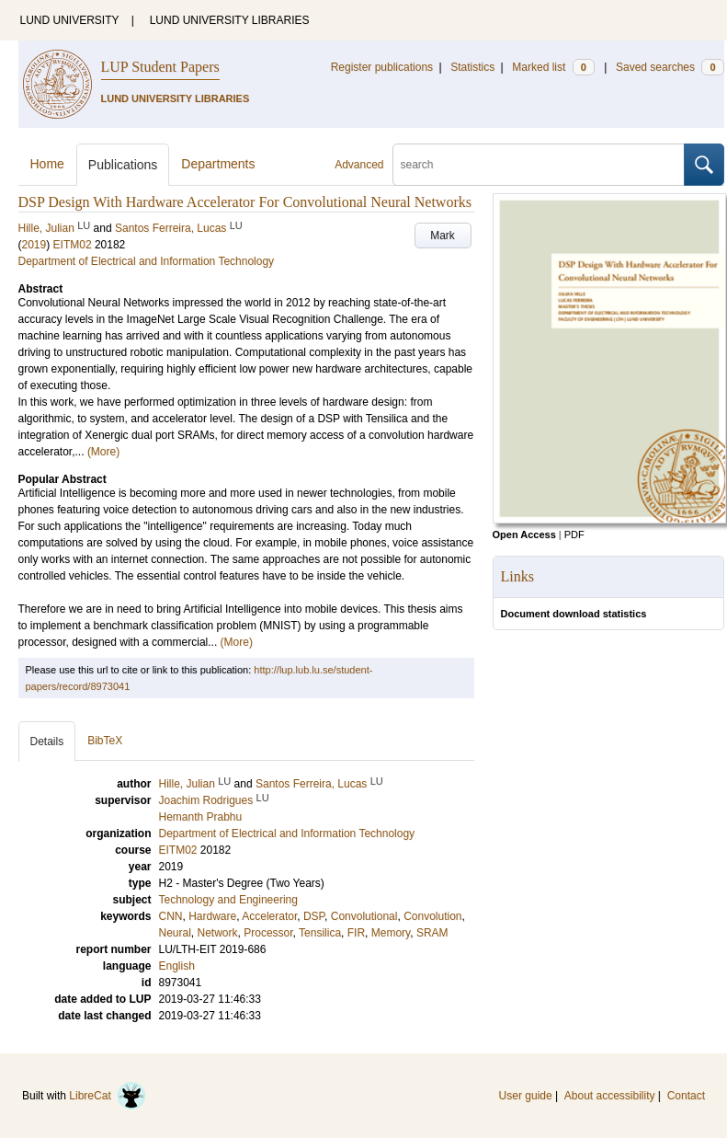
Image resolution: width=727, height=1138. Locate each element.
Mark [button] (442, 235)
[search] (538, 165)
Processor (268, 932)
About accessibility (609, 1095)
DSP (313, 916)
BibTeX (104, 740)
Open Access (524, 534)
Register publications (382, 67)
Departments (218, 163)
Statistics (472, 67)
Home (47, 163)
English (177, 966)
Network (218, 932)
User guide (525, 1095)
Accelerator (269, 916)
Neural (175, 932)
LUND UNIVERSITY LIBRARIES (230, 20)
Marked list (553, 67)
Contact (686, 1095)
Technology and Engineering (228, 899)
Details (47, 741)
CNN (171, 916)
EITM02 (72, 244)
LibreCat (107, 1095)
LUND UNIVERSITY (69, 20)
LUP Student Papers (160, 67)
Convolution (432, 916)
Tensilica (320, 932)
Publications (123, 164)
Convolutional (364, 916)
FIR (356, 932)
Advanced (359, 164)
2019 (34, 244)
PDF (574, 534)
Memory (390, 932)
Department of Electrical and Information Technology (146, 261)
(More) (103, 451)
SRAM (432, 932)
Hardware (212, 916)
